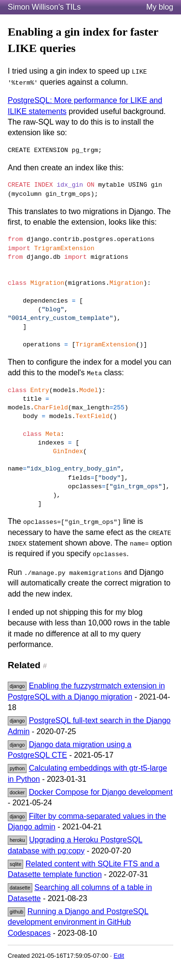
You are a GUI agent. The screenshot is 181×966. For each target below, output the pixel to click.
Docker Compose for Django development (101, 792)
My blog (159, 7)
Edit (118, 955)
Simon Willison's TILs (44, 7)
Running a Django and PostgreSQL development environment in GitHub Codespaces (78, 922)
